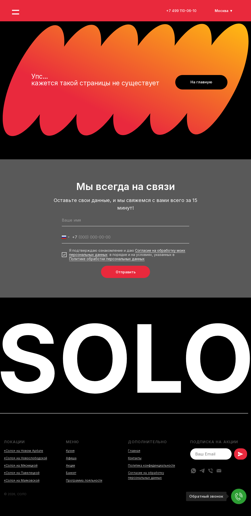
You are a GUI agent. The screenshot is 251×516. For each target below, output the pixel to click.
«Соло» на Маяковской (21, 480)
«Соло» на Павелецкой (21, 473)
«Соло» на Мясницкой (21, 465)
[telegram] (202, 470)
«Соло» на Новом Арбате (23, 451)
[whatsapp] (193, 470)
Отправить (126, 272)
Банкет (71, 473)
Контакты (134, 458)
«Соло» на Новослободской (25, 458)
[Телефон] (210, 470)
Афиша (71, 458)
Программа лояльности (84, 480)
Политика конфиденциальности (151, 465)
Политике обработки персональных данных (107, 259)
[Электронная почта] (219, 470)
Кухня (70, 451)
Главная (134, 451)
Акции (70, 465)
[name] (125, 220)
